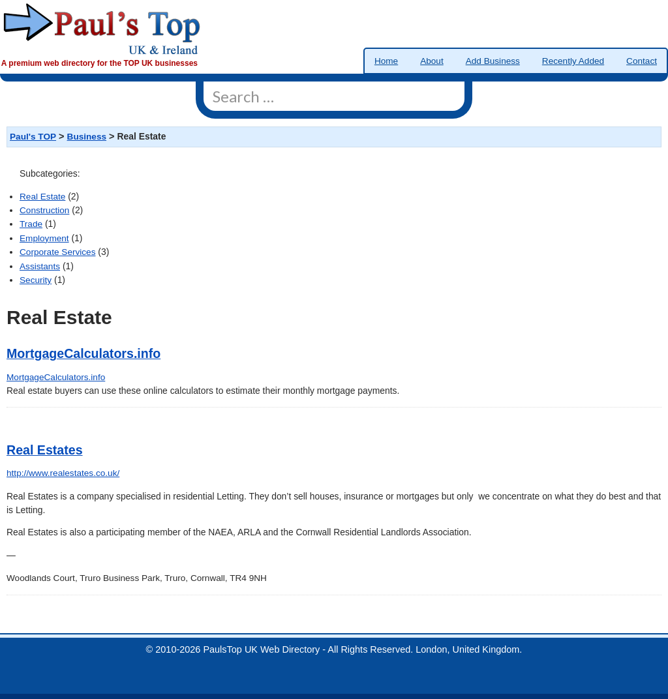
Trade (31, 224)
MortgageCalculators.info (83, 353)
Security (36, 280)
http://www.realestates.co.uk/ (63, 473)
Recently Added (573, 61)
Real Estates (45, 450)
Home (386, 61)
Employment (44, 238)
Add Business (493, 61)
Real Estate (42, 196)
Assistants (40, 266)
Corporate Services (57, 252)
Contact (641, 61)
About (432, 61)
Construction (44, 210)
